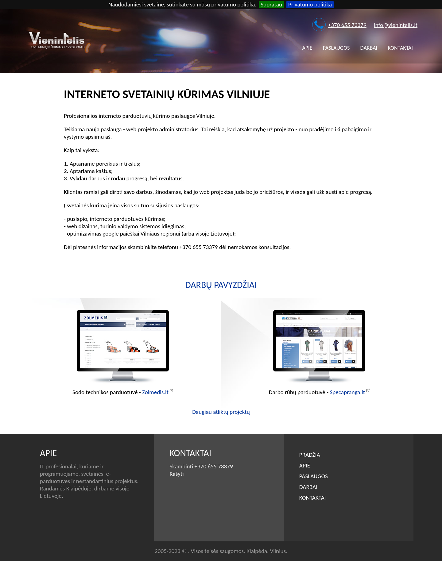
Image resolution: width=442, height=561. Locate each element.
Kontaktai (400, 47)
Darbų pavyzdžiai (221, 284)
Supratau (271, 4)
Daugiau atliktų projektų (221, 411)
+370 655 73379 (347, 25)
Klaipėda (256, 551)
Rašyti (176, 473)
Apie (307, 47)
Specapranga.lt (347, 392)
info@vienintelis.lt (395, 25)
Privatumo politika (310, 4)
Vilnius (278, 551)
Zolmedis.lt (155, 392)
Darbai (369, 47)
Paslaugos (336, 47)
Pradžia (309, 454)
